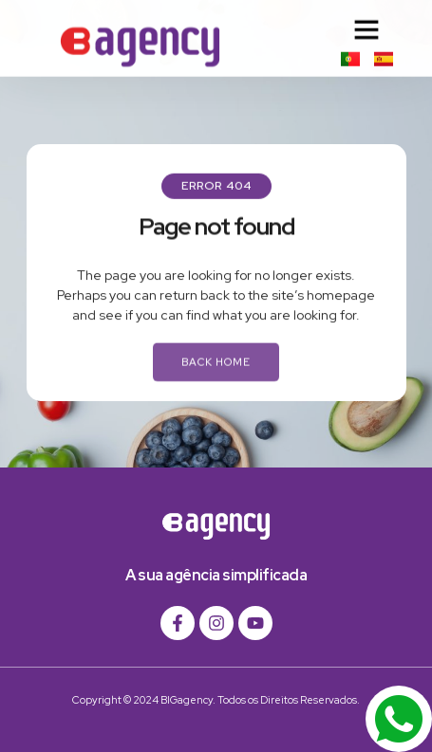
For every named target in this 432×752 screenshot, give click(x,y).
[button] (366, 27)
